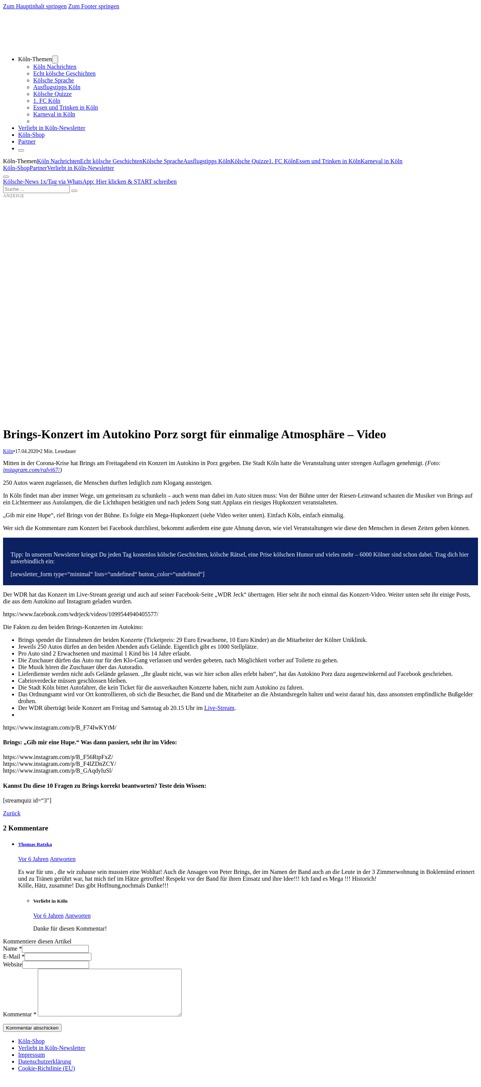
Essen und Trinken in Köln (65, 107)
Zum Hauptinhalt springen (35, 6)
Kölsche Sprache (53, 80)
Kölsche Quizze (52, 94)
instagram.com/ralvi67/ (31, 470)
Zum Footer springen (93, 6)
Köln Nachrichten (54, 66)
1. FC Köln (46, 100)
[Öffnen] (6, 177)
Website (12, 964)
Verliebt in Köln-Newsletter (51, 128)
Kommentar (19, 1023)
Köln (8, 451)
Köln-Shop (16, 168)
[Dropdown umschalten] (55, 59)
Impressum (31, 1064)
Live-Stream (219, 708)
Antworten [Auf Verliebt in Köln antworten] (78, 915)
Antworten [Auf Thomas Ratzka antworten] (63, 859)
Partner (26, 141)
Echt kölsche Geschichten (64, 73)
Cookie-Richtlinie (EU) (46, 1077)
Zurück (11, 813)
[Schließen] (21, 150)
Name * (12, 948)
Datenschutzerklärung (44, 1070)
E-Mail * (14, 956)
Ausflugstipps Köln (56, 87)
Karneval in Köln (54, 114)
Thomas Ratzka (35, 844)
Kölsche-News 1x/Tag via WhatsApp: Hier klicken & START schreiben (90, 181)
